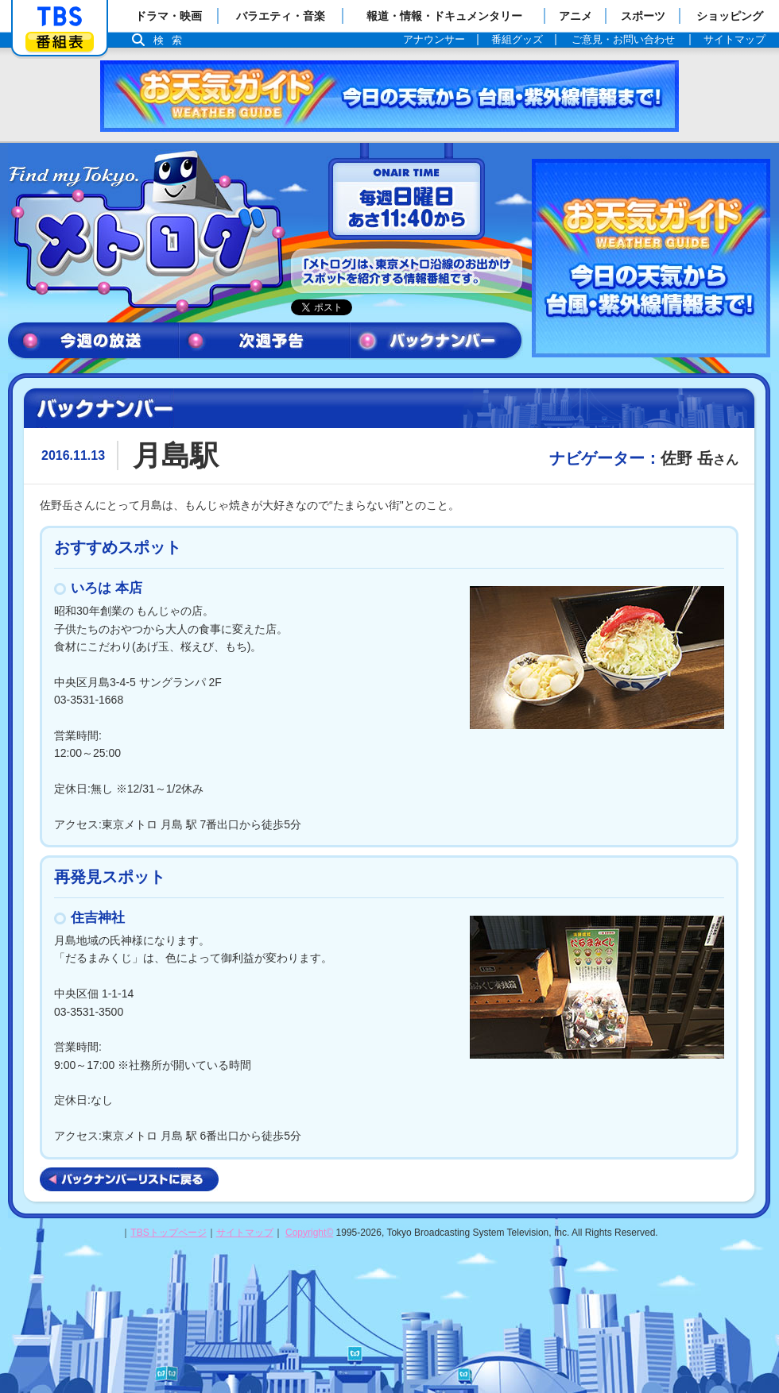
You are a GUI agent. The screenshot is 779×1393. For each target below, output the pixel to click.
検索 (171, 40)
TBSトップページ (168, 1232)
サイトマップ (244, 1232)
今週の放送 (93, 341)
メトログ (145, 232)
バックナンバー (436, 341)
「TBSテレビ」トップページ (59, 16)
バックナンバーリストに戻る (129, 1179)
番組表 (59, 42)
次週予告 (264, 341)
